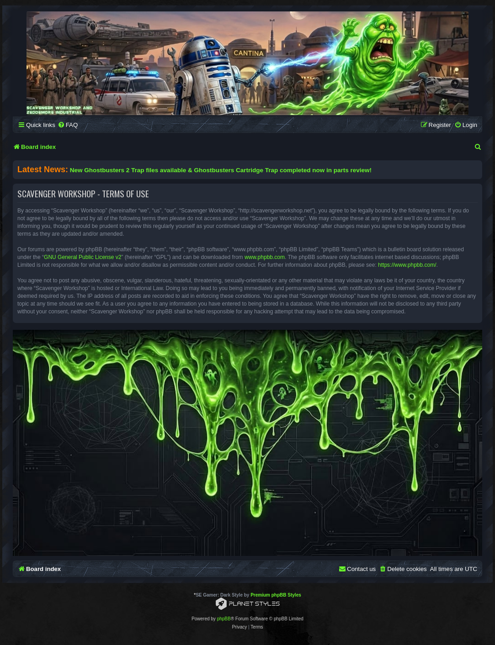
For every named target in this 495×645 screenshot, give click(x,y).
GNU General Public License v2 (82, 257)
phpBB (224, 618)
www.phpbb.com (265, 257)
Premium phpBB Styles (275, 594)
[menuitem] (68, 125)
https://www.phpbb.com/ (407, 265)
